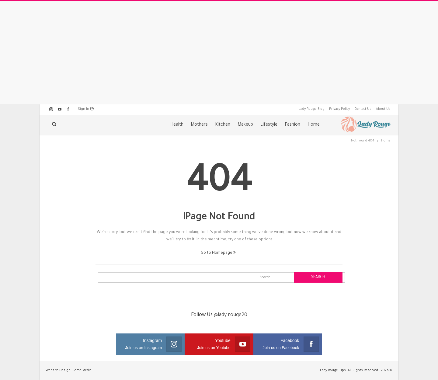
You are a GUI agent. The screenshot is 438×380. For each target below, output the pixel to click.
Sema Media (82, 370)
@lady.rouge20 (230, 315)
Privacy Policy (339, 109)
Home (314, 125)
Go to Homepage (218, 253)
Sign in (86, 109)
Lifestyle (268, 125)
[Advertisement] (218, 52)
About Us (383, 109)
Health (176, 125)
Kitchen (222, 125)
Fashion (292, 125)
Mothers (199, 125)
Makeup (245, 125)
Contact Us (362, 109)
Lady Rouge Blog (312, 109)
